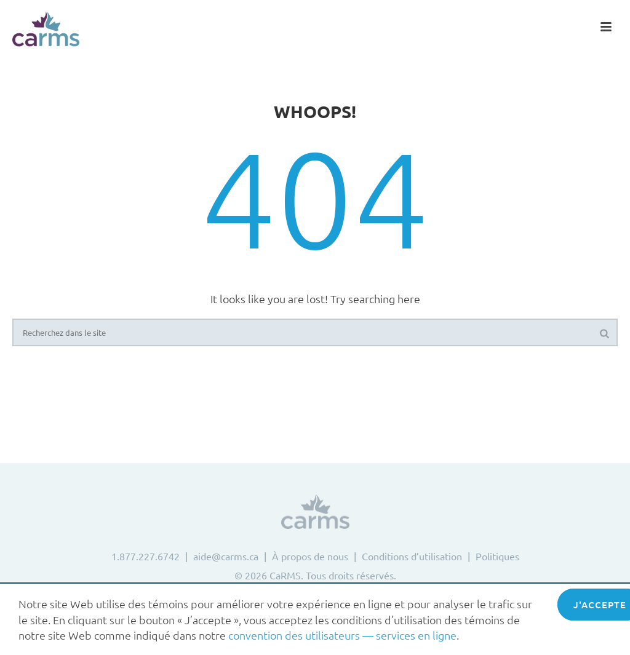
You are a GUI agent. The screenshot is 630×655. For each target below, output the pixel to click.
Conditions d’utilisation (412, 556)
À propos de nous (310, 556)
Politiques (497, 556)
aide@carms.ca (225, 556)
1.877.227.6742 (145, 556)
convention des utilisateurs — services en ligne (342, 635)
